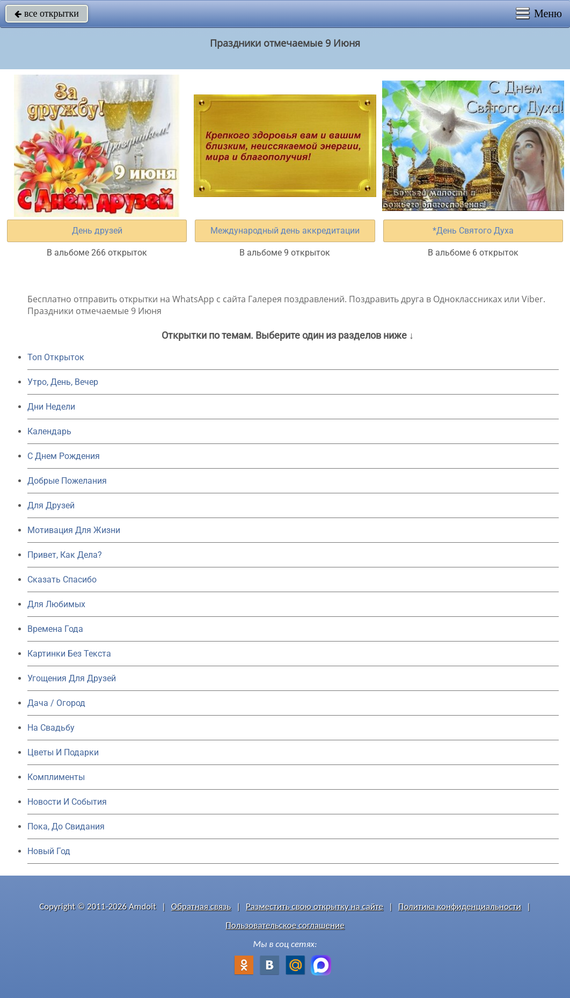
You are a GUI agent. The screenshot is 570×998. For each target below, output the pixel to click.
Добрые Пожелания (67, 481)
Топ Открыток (55, 357)
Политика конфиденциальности (459, 906)
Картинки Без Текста (69, 654)
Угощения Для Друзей (71, 678)
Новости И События (67, 802)
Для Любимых (56, 604)
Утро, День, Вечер (62, 382)
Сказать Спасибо (62, 579)
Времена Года (55, 629)
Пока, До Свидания (66, 826)
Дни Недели (51, 407)
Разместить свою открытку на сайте (314, 906)
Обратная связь (201, 906)
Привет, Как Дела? (64, 555)
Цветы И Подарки (63, 752)
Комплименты (56, 777)
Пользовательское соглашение (284, 925)
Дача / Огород (56, 703)
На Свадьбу (51, 728)
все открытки (46, 13)
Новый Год (48, 851)
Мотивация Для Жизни (73, 530)
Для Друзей (51, 505)
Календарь (49, 431)
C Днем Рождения (63, 456)
